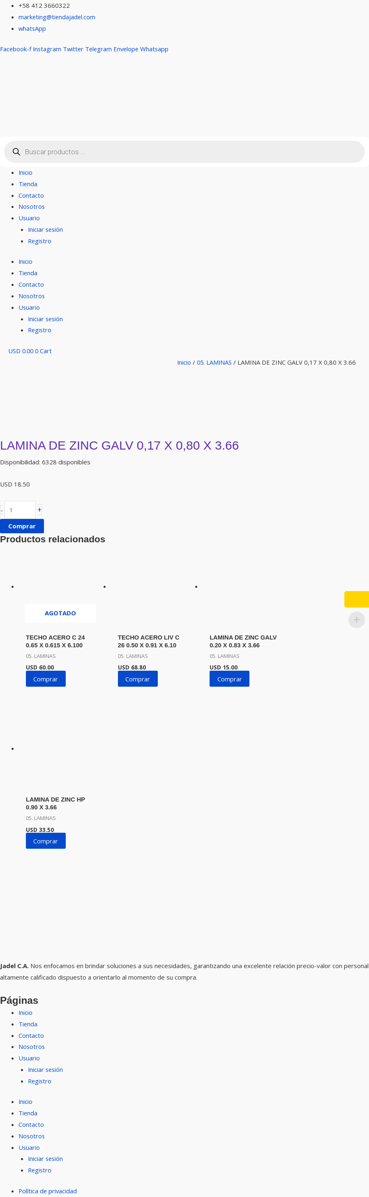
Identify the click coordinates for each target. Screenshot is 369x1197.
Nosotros (32, 206)
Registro (40, 241)
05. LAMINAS (215, 362)
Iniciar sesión (46, 229)
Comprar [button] (136, 677)
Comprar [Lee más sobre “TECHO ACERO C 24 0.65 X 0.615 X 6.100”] (46, 677)
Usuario (29, 218)
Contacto (31, 195)
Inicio (25, 172)
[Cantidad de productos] (21, 510)
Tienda (28, 184)
